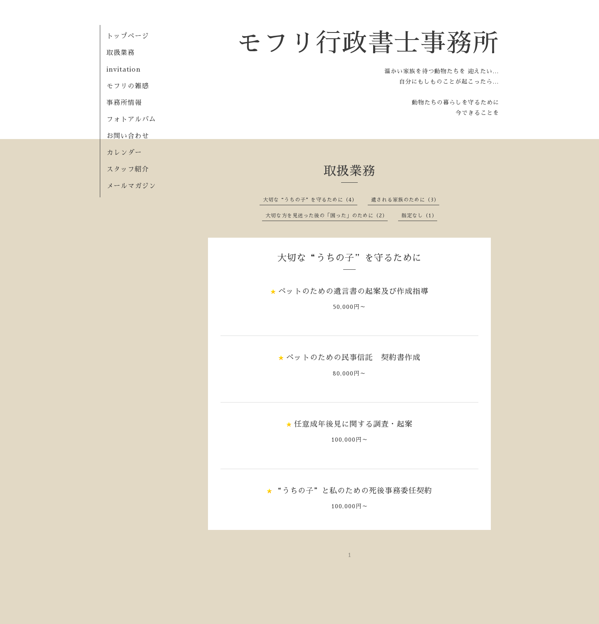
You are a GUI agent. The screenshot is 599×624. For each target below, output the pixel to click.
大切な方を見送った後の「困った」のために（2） (326, 215)
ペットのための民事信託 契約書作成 (353, 357)
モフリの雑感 (127, 86)
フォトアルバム (131, 119)
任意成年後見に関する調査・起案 (353, 424)
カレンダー (124, 152)
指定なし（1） (419, 215)
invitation (123, 69)
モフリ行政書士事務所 (368, 43)
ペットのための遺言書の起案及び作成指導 (353, 291)
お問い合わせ (127, 136)
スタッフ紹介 (127, 169)
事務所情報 (124, 102)
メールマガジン (131, 186)
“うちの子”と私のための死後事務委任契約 (357, 491)
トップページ (127, 36)
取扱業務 (124, 53)
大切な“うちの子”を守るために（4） (310, 199)
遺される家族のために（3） (405, 199)
